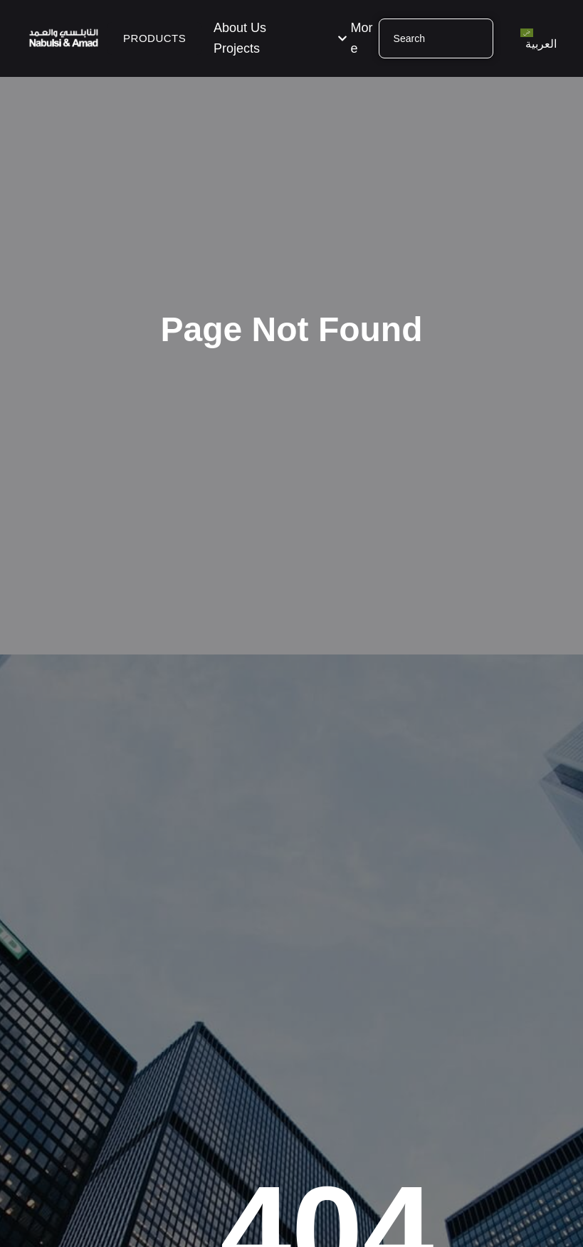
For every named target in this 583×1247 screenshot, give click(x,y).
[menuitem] (538, 38)
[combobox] (436, 38)
